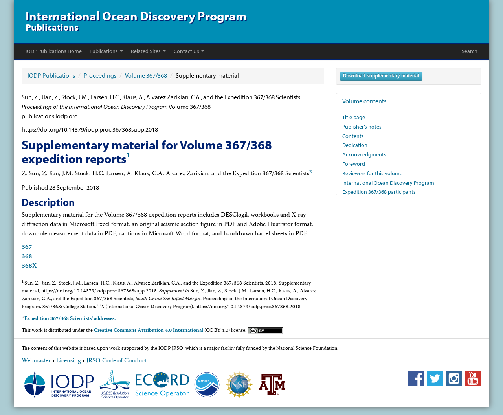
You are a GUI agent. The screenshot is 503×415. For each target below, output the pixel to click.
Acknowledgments (364, 154)
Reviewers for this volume (372, 173)
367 (27, 247)
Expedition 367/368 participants (379, 191)
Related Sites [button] (148, 51)
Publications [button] (106, 51)
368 (27, 257)
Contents (353, 136)
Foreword (353, 163)
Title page (353, 117)
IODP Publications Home (54, 51)
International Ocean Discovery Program (388, 182)
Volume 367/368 (146, 75)
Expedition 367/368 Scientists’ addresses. (70, 318)
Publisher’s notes (362, 126)
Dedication (354, 145)
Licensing (68, 361)
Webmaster (36, 361)
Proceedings (100, 75)
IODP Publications (52, 75)
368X (29, 266)
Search (469, 51)
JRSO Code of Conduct (116, 361)
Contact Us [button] (189, 51)
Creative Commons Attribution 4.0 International (148, 330)
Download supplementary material (381, 76)
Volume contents (364, 101)
